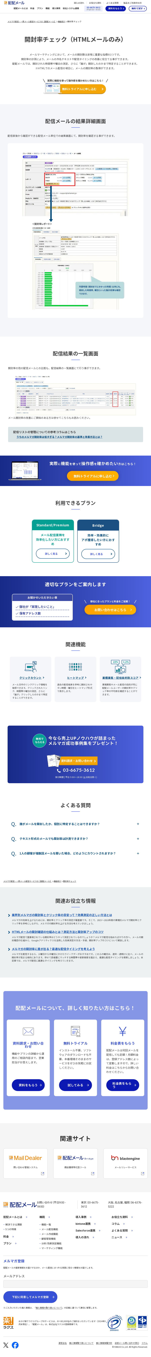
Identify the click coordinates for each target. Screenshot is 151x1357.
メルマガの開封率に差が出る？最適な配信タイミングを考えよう (53, 949)
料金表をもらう (122, 1085)
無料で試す (137, 8)
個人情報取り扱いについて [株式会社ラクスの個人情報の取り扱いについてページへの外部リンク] (81, 1343)
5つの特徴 (10, 1229)
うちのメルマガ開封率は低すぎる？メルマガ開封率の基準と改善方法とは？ (60, 437)
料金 (32, 8)
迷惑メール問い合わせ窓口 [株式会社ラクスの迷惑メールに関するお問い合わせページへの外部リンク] (127, 1343)
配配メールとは (21, 8)
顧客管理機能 (49, 1238)
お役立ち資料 (95, 3)
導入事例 (56, 8)
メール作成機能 (50, 1234)
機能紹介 (61, 21)
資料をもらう (115, 8)
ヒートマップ (75, 678)
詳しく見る (51, 553)
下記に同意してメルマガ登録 (30, 1297)
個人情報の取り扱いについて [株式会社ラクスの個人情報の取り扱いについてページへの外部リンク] (49, 1308)
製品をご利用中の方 (132, 3)
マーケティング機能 (52, 1248)
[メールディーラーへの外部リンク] (25, 1163)
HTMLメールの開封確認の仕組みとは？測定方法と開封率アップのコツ (58, 932)
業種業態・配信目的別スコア (120, 678)
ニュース (117, 1237)
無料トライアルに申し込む (79, 89)
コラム (116, 1223)
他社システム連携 (71, 8)
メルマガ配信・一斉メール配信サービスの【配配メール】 (32, 21)
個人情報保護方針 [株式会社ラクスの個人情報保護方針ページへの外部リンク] (104, 1343)
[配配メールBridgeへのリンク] (75, 1163)
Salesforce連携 (85, 1230)
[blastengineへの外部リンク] (125, 1163)
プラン (40, 8)
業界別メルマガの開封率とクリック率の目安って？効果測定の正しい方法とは (62, 915)
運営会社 (63, 1343)
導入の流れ (79, 3)
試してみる (76, 1085)
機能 (48, 8)
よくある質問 (112, 3)
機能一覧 (46, 1224)
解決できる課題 (13, 1224)
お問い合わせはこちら (110, 609)
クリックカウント (30, 678)
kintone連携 (83, 1223)
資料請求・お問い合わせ (77, 761)
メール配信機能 (50, 1229)
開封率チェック (74, 21)
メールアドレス (14, 1276)
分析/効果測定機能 (51, 1243)
